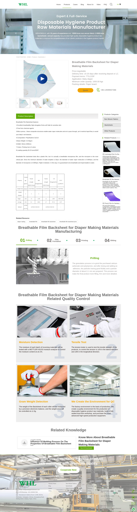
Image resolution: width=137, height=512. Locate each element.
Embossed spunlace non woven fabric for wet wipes (109, 488)
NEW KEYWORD (107, 480)
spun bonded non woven (107, 496)
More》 (119, 138)
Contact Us (91, 493)
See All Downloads (86, 448)
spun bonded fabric (106, 501)
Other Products (109, 131)
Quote (85, 90)
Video (50, 491)
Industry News (52, 483)
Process (90, 488)
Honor (89, 491)
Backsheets (41, 57)
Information (52, 480)
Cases (50, 488)
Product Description (25, 116)
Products (34, 57)
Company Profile (92, 483)
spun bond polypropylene (107, 506)
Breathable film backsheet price (68, 221)
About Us (91, 480)
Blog (49, 486)
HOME (29, 57)
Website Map (19, 508)
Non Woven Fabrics (111, 119)
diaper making (21, 221)
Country (90, 495)
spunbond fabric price (107, 491)
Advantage (91, 486)
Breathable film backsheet (48, 221)
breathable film (33, 221)
